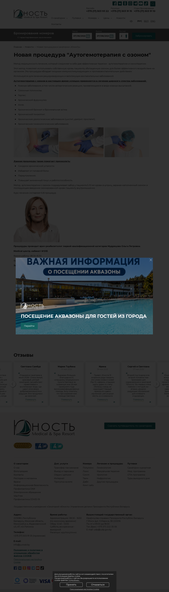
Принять (71, 584)
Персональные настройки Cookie (84, 589)
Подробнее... (74, 580)
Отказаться (98, 584)
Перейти (29, 326)
